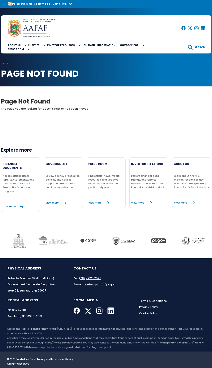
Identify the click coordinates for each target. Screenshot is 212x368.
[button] (106, 4)
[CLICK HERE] (64, 328)
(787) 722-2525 (90, 278)
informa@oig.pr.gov (189, 338)
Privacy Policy (148, 307)
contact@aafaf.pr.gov (99, 284)
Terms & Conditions (153, 301)
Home (4, 63)
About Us (14, 45)
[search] (196, 47)
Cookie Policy (148, 313)
